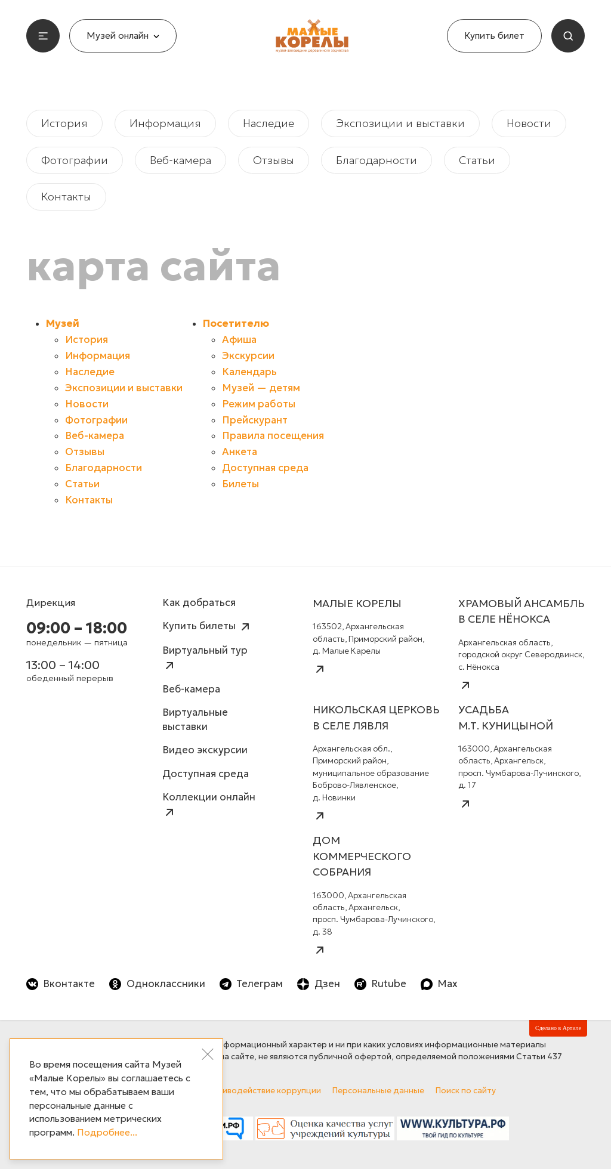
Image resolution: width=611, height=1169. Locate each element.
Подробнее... (107, 1132)
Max (439, 984)
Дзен (318, 984)
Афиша (239, 339)
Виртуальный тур (205, 658)
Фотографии (74, 160)
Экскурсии (248, 356)
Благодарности (376, 160)
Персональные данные (378, 1091)
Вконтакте (60, 984)
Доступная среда (265, 468)
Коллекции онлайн (208, 805)
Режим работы (258, 404)
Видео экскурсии (205, 750)
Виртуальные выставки (195, 719)
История (64, 123)
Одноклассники (157, 984)
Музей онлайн (123, 35)
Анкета (239, 452)
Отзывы (273, 160)
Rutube (380, 984)
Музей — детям (261, 388)
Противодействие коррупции (261, 1091)
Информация (165, 123)
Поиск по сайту (466, 1091)
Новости (529, 123)
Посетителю (236, 323)
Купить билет (494, 35)
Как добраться (199, 602)
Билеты (240, 484)
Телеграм (251, 984)
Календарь (249, 372)
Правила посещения (273, 435)
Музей (62, 323)
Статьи (477, 160)
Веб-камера (180, 160)
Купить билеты (207, 627)
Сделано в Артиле (558, 1028)
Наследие (268, 123)
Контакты (66, 196)
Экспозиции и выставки (400, 123)
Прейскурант (255, 420)
